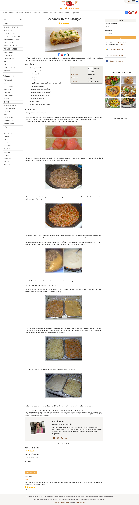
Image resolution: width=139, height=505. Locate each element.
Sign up (122, 44)
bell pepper (8, 86)
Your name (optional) (32, 454)
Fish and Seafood (10, 49)
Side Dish (53, 13)
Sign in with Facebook (117, 61)
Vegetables (8, 30)
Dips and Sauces (10, 68)
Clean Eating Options (12, 36)
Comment (28, 461)
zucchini (7, 165)
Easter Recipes (9, 58)
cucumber (7, 111)
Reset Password (122, 42)
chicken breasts (10, 105)
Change (91, 71)
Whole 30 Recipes (10, 46)
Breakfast (19, 13)
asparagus (8, 80)
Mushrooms (8, 52)
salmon (7, 152)
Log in (128, 1)
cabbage (7, 92)
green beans (8, 118)
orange (6, 136)
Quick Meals (8, 55)
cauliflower (8, 96)
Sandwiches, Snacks (11, 39)
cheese (6, 99)
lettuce (7, 130)
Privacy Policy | (65, 502)
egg (5, 114)
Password (108, 30)
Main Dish (37, 13)
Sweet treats (9, 43)
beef (5, 83)
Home (5, 13)
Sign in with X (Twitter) (117, 55)
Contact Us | (56, 502)
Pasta (6, 64)
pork (6, 143)
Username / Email (111, 23)
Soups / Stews (64, 13)
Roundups (7, 71)
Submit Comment (31, 472)
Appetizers (75, 13)
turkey (6, 161)
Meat (6, 24)
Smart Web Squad (81, 502)
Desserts (28, 13)
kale (5, 127)
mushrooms (8, 133)
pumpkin (7, 149)
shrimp (6, 155)
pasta (6, 139)
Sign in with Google (117, 49)
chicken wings (9, 108)
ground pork (9, 124)
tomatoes (7, 158)
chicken (7, 102)
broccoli (7, 89)
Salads (45, 13)
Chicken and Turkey (11, 27)
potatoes (7, 146)
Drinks (11, 13)
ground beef (8, 121)
